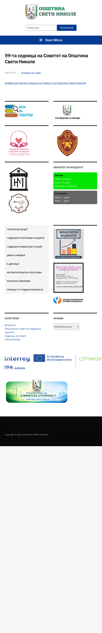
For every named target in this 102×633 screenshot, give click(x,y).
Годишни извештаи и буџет (25, 246)
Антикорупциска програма (24, 272)
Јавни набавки (16, 255)
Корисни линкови (18, 281)
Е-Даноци (13, 263)
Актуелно (10, 325)
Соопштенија (12, 339)
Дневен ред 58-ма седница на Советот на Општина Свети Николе (45, 83)
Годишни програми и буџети (25, 237)
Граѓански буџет (17, 229)
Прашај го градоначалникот (25, 289)
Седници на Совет (15, 335)
